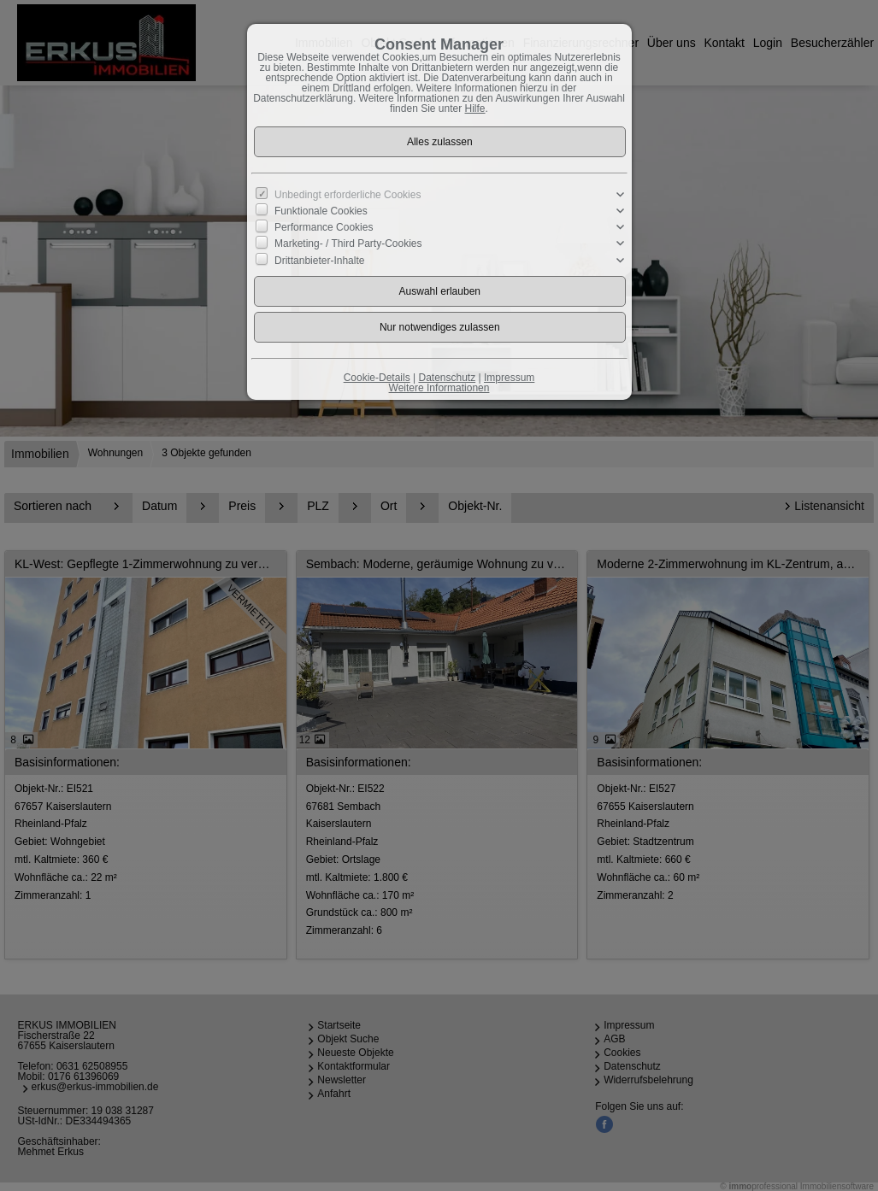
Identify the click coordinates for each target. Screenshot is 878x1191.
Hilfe (475, 108)
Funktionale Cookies (321, 211)
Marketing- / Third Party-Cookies (348, 243)
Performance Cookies (323, 227)
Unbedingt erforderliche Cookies (347, 195)
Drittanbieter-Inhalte (319, 260)
